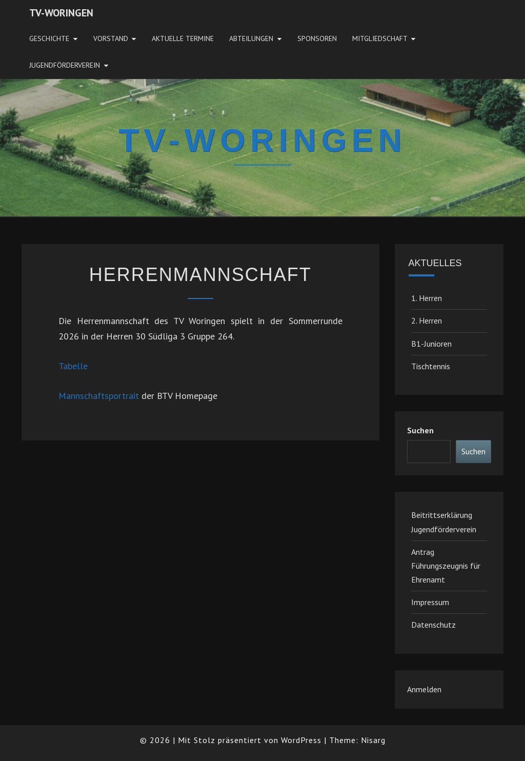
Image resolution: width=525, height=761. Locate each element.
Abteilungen (251, 38)
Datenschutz (433, 624)
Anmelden (424, 689)
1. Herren (426, 298)
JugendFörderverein (64, 65)
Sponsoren (317, 38)
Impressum (430, 602)
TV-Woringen (61, 12)
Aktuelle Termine (183, 38)
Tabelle (73, 366)
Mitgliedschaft (380, 38)
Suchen (420, 430)
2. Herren (426, 320)
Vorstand (110, 38)
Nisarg (373, 740)
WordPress (301, 740)
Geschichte (49, 38)
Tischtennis (430, 366)
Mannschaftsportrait (98, 396)
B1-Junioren (431, 343)
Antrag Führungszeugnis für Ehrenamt (445, 566)
